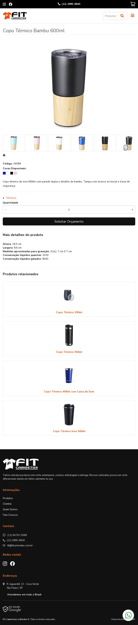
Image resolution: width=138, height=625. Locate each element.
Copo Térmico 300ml (69, 312)
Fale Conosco (10, 515)
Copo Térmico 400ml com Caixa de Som (69, 391)
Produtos (8, 498)
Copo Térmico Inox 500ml (69, 431)
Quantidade (10, 202)
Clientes (7, 504)
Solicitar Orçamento (69, 221)
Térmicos (11, 198)
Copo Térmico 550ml (69, 352)
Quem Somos (10, 509)
